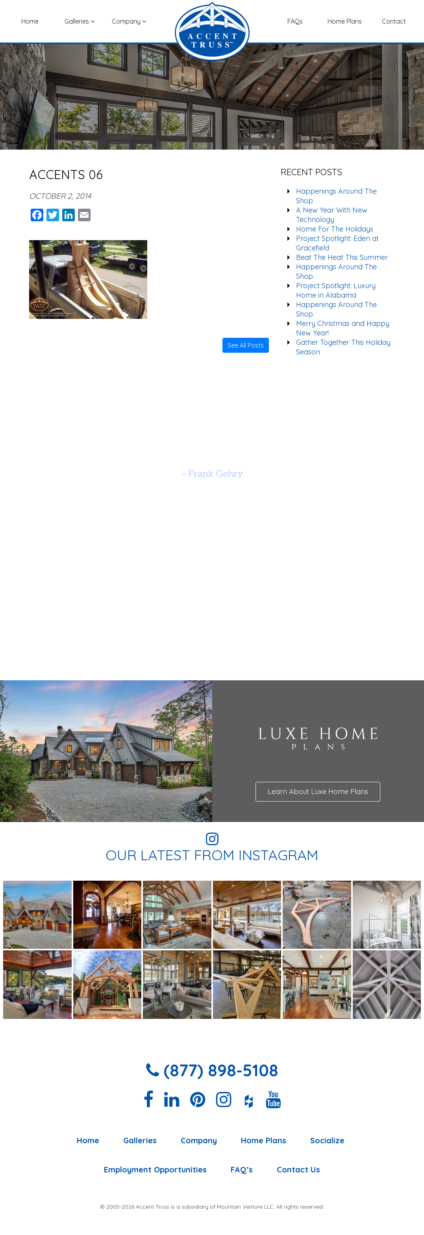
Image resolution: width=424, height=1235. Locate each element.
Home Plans (345, 21)
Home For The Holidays (334, 228)
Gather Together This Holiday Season (343, 347)
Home (30, 21)
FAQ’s (242, 1169)
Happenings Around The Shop (336, 196)
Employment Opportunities (155, 1169)
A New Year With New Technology (331, 215)
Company (129, 21)
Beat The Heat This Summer (342, 257)
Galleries (79, 21)
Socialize (327, 1140)
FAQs (295, 21)
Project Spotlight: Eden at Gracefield (337, 243)
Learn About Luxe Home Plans (318, 791)
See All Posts (246, 345)
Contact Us (298, 1169)
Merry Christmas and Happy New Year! (342, 328)
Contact (394, 21)
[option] (212, 454)
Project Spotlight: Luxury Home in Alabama (336, 290)
